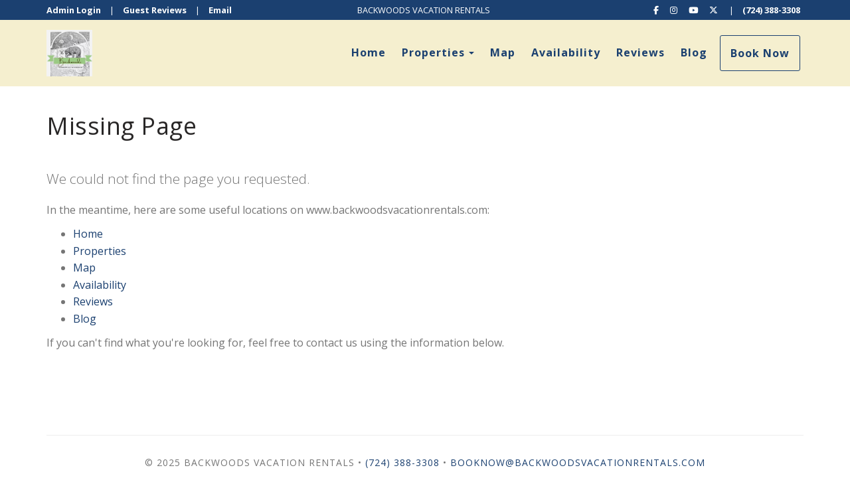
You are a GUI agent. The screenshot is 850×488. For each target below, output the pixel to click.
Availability (565, 52)
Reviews (640, 52)
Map (502, 52)
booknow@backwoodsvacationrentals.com (577, 462)
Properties (433, 52)
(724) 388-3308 (771, 10)
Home (368, 52)
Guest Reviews (155, 10)
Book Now (760, 53)
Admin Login (73, 10)
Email (220, 10)
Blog (694, 52)
